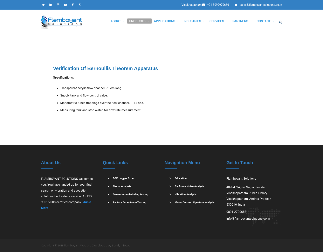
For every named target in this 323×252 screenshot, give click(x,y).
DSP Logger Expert (124, 178)
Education (181, 178)
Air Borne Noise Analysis (190, 186)
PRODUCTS (139, 21)
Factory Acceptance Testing (129, 202)
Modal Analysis (122, 186)
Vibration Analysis (186, 194)
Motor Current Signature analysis (194, 202)
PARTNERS (242, 21)
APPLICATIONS (166, 21)
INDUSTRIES (194, 21)
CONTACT (266, 21)
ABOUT (118, 21)
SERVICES (218, 21)
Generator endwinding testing (131, 194)
